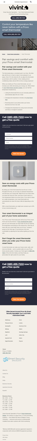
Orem (20, 320)
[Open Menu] (4, 2)
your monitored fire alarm (25, 221)
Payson (21, 341)
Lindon (21, 323)
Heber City (21, 335)
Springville (7, 326)
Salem (20, 338)
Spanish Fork (8, 338)
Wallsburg (7, 320)
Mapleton (7, 332)
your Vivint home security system (13, 87)
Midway (7, 329)
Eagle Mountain (9, 341)
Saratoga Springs (23, 332)
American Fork (22, 326)
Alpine (20, 329)
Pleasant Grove (9, 323)
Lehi (6, 335)
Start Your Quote (18, 153)
